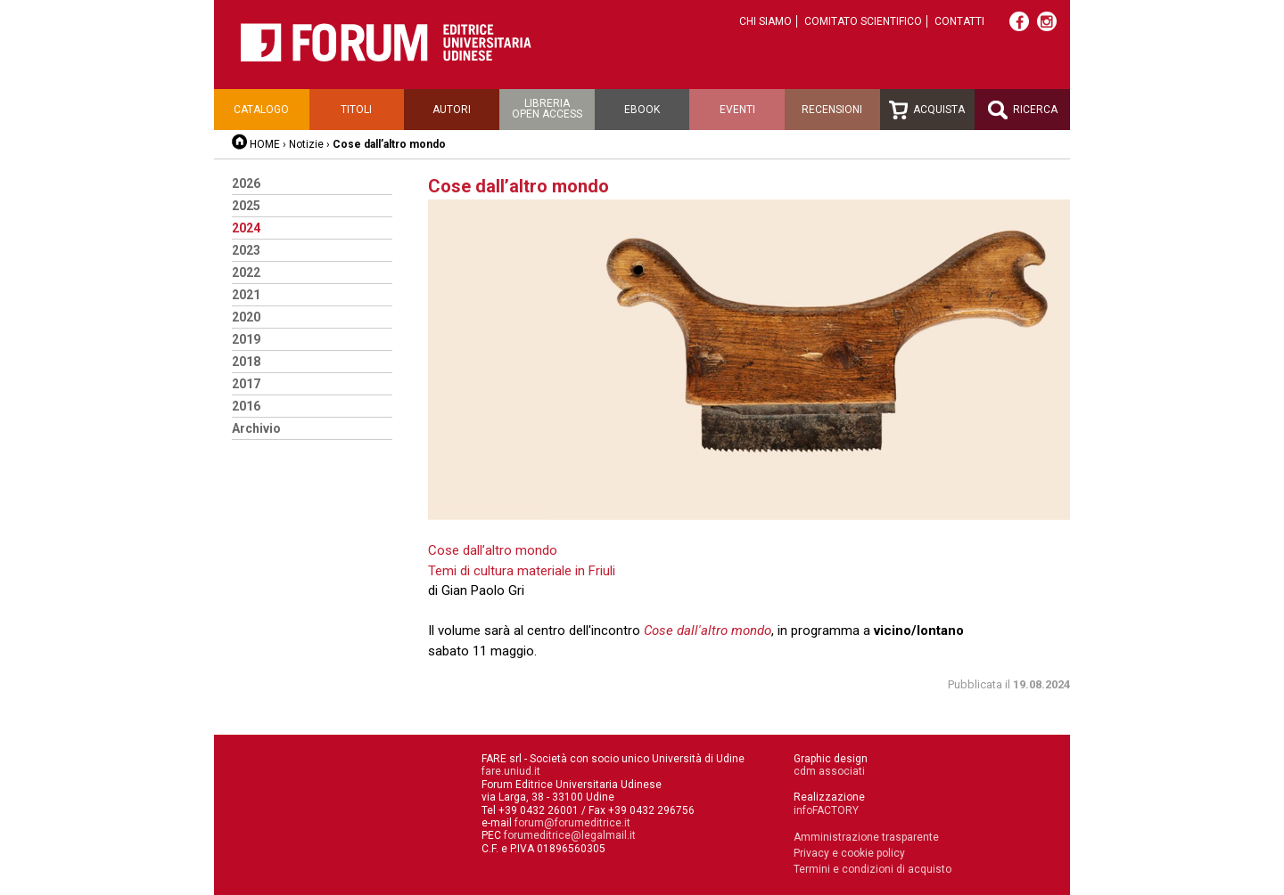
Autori (451, 109)
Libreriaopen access (547, 108)
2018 (246, 361)
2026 (246, 183)
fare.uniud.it (511, 771)
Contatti (959, 21)
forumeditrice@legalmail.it (570, 835)
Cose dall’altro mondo (492, 550)
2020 (246, 317)
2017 (246, 384)
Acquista (927, 110)
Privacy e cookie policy (849, 853)
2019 (246, 339)
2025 (246, 205)
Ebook (642, 109)
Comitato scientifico (863, 21)
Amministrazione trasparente (866, 837)
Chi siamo (765, 21)
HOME (265, 144)
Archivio (256, 428)
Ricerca (1023, 110)
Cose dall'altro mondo (707, 630)
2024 (246, 228)
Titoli (356, 109)
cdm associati (829, 771)
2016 (246, 406)
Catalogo (261, 109)
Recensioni (832, 109)
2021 (246, 295)
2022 (246, 272)
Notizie (306, 144)
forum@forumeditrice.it (572, 823)
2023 (246, 250)
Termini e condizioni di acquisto (872, 869)
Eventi (737, 109)
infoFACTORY (826, 810)
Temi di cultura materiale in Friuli (521, 571)
